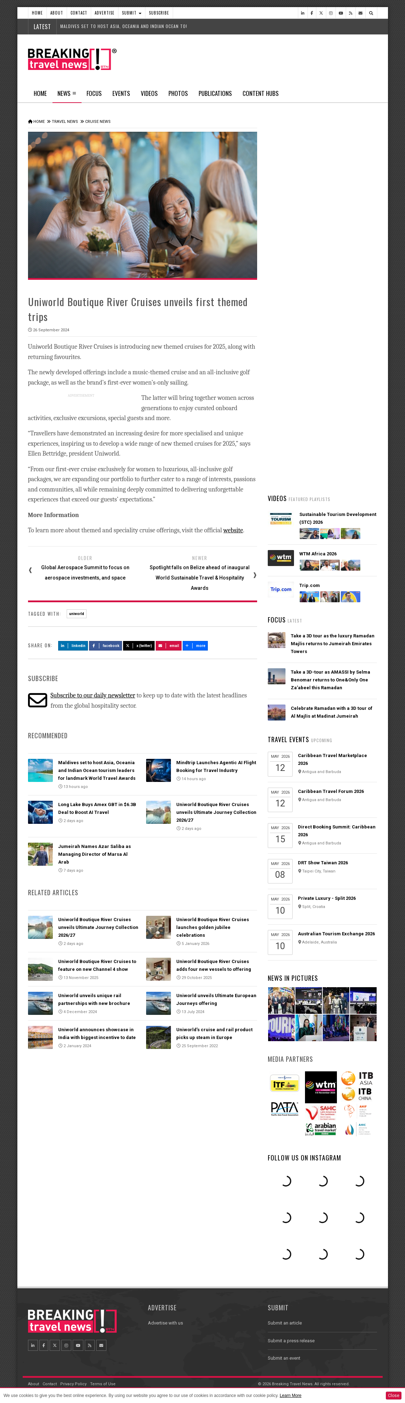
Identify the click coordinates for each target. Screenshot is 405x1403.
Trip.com (309, 585)
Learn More (290, 1395)
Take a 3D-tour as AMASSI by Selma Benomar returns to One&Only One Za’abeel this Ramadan (330, 679)
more (195, 645)
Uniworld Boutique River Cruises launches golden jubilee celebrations (212, 927)
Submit (132, 13)
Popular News (350, 268)
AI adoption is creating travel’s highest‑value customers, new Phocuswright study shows (325, 419)
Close (393, 1395)
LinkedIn (73, 645)
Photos (178, 93)
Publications (215, 93)
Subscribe (159, 13)
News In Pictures (293, 978)
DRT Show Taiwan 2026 (323, 862)
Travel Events (288, 739)
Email (168, 645)
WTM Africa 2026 (318, 553)
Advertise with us (165, 1323)
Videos (149, 93)
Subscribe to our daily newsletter (92, 695)
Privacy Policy (73, 1384)
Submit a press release (291, 1340)
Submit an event (284, 1358)
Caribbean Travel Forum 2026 (331, 791)
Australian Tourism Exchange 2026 (336, 933)
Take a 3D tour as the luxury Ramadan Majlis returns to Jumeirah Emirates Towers (333, 643)
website (233, 530)
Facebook (105, 645)
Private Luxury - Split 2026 (327, 898)
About (56, 13)
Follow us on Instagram (304, 1157)
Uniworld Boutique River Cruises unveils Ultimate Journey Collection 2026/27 (216, 812)
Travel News (65, 121)
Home (37, 13)
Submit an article (285, 1323)
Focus (94, 93)
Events (121, 93)
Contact (79, 13)
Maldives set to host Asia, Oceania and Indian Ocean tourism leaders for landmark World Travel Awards (96, 770)
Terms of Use (103, 1384)
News (66, 95)
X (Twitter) (139, 645)
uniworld (76, 614)
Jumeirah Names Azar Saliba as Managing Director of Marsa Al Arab (94, 854)
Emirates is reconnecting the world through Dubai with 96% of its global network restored (330, 461)
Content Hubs (261, 93)
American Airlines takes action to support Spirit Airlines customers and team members (333, 378)
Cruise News (98, 121)
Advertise (105, 13)
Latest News (294, 268)
